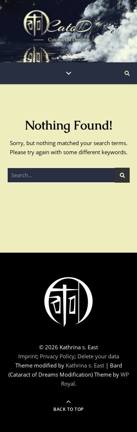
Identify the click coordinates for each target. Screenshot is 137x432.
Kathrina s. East (85, 365)
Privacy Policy (57, 356)
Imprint (27, 356)
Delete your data (98, 356)
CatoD (68, 26)
